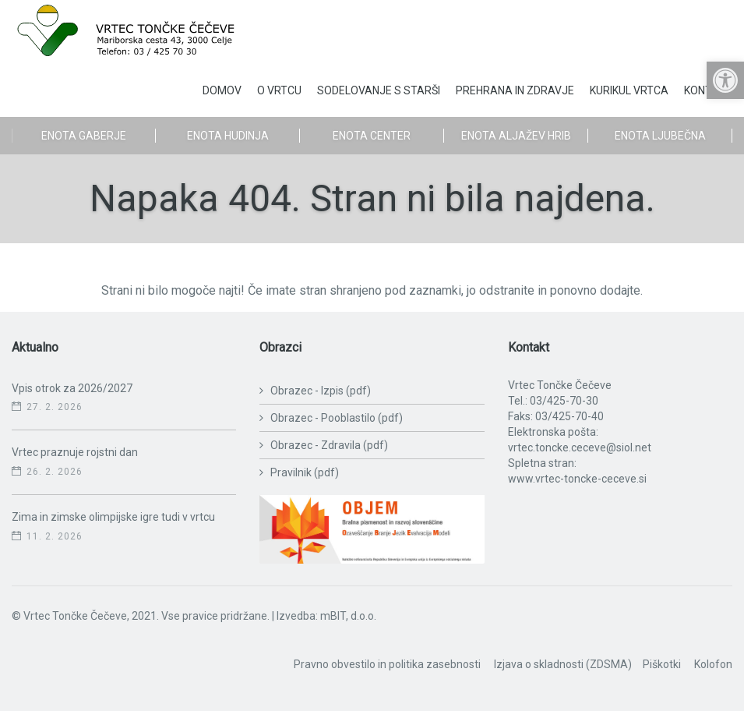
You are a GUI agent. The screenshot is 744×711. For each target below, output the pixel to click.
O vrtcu (279, 90)
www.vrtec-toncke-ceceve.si (577, 478)
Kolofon (713, 664)
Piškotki (662, 664)
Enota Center (372, 135)
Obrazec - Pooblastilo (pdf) (336, 418)
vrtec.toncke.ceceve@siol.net (579, 447)
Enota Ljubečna (660, 135)
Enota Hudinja (228, 135)
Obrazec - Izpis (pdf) (320, 390)
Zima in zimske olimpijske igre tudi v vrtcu (113, 517)
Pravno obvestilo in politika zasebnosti (387, 664)
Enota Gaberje (83, 135)
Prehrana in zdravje (515, 90)
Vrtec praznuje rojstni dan (75, 452)
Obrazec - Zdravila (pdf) (329, 445)
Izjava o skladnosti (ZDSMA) (563, 664)
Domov (222, 90)
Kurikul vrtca (629, 90)
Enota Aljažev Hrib (516, 135)
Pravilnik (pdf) (304, 472)
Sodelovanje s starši (378, 90)
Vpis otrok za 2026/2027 (72, 388)
